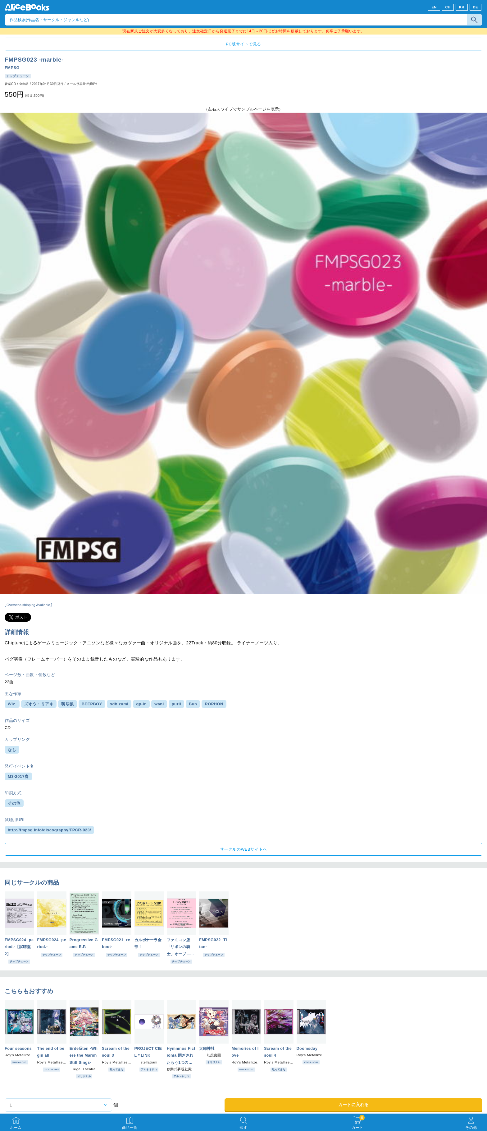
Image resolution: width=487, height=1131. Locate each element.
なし (12, 749)
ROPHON (214, 704)
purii (176, 704)
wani (159, 704)
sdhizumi (119, 704)
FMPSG (12, 67)
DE (475, 7)
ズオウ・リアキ (39, 704)
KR (461, 7)
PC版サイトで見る (243, 44)
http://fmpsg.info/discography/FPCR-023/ (49, 830)
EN (434, 7)
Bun (193, 704)
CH (447, 7)
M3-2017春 (18, 776)
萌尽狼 (67, 704)
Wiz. (12, 704)
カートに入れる (353, 1104)
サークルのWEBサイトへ (243, 849)
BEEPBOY (92, 704)
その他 (14, 803)
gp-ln (141, 704)
